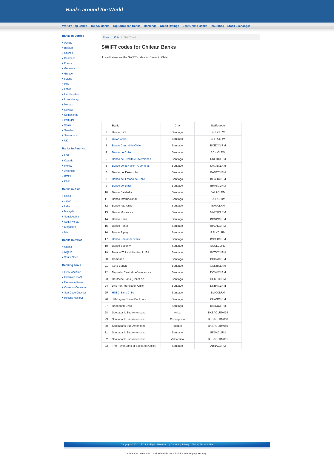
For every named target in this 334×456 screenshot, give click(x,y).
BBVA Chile (119, 138)
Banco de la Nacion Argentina (130, 165)
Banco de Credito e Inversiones (131, 159)
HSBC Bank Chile (123, 292)
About (195, 444)
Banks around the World (94, 9)
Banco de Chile (121, 152)
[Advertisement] (181, 92)
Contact (175, 444)
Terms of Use (206, 444)
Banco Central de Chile (126, 145)
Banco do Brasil (122, 185)
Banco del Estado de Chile (128, 179)
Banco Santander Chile (126, 239)
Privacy (185, 444)
